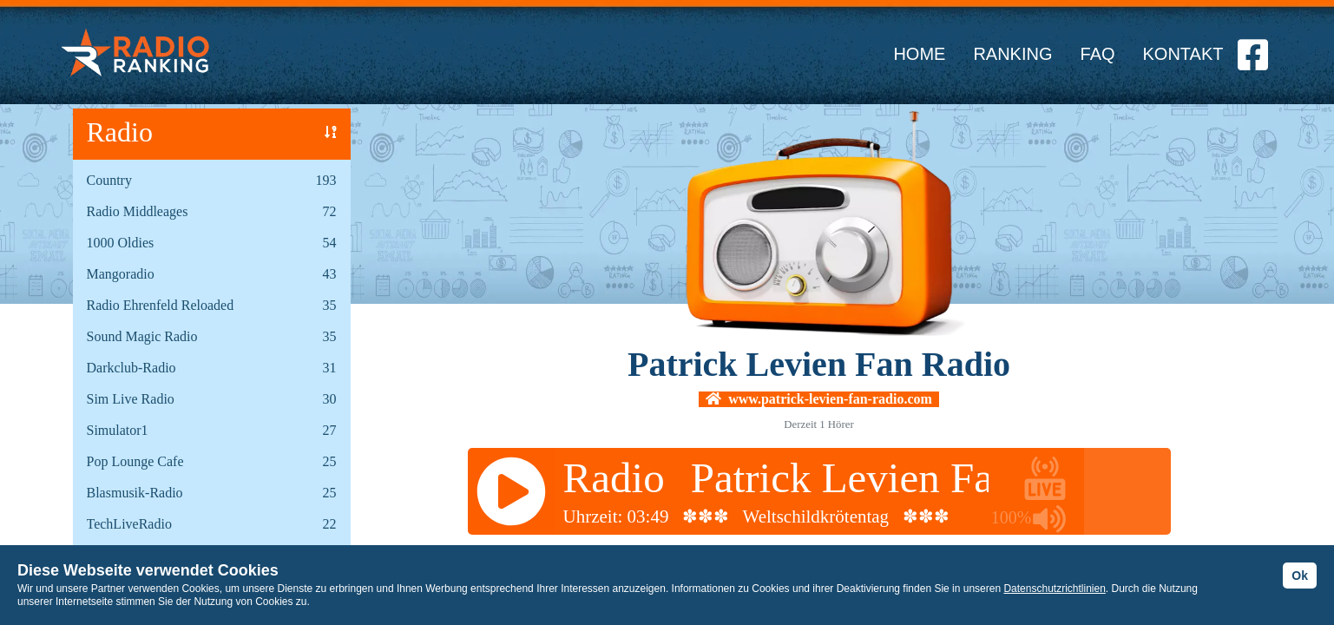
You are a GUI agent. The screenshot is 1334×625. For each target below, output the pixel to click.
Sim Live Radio (130, 398)
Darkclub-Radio (131, 367)
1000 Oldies (120, 242)
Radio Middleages (137, 211)
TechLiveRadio (129, 523)
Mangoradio (120, 273)
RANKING (1012, 53)
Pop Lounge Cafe (135, 461)
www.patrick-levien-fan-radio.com (819, 398)
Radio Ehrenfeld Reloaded (160, 305)
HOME (919, 53)
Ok (1299, 575)
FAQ (1098, 53)
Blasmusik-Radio (135, 492)
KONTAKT (1183, 53)
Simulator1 (117, 430)
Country (109, 180)
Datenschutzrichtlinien (1054, 588)
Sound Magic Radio (142, 336)
